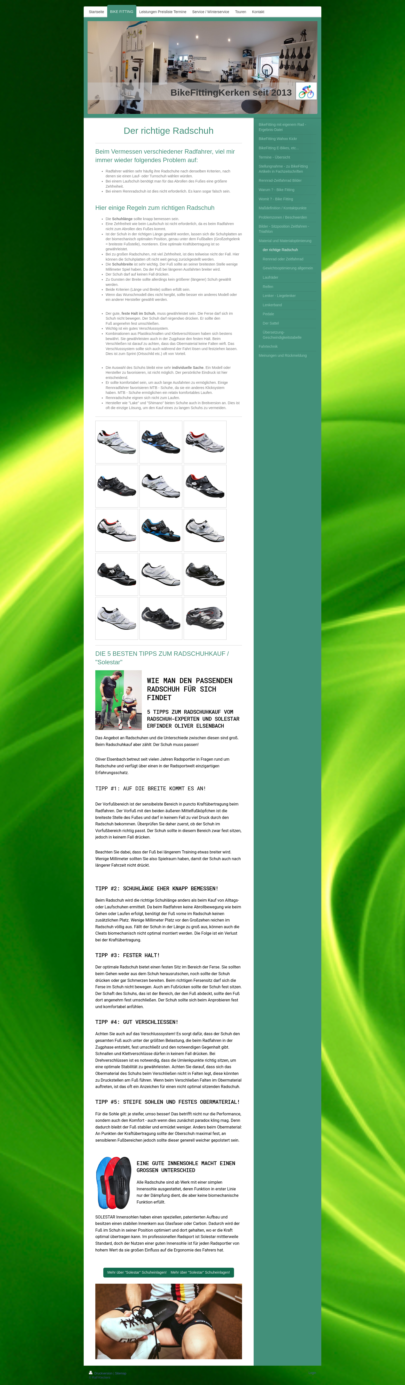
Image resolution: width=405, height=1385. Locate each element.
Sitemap (120, 1373)
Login (312, 1373)
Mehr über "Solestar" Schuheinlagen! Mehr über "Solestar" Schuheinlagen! (168, 1272)
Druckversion (101, 1373)
